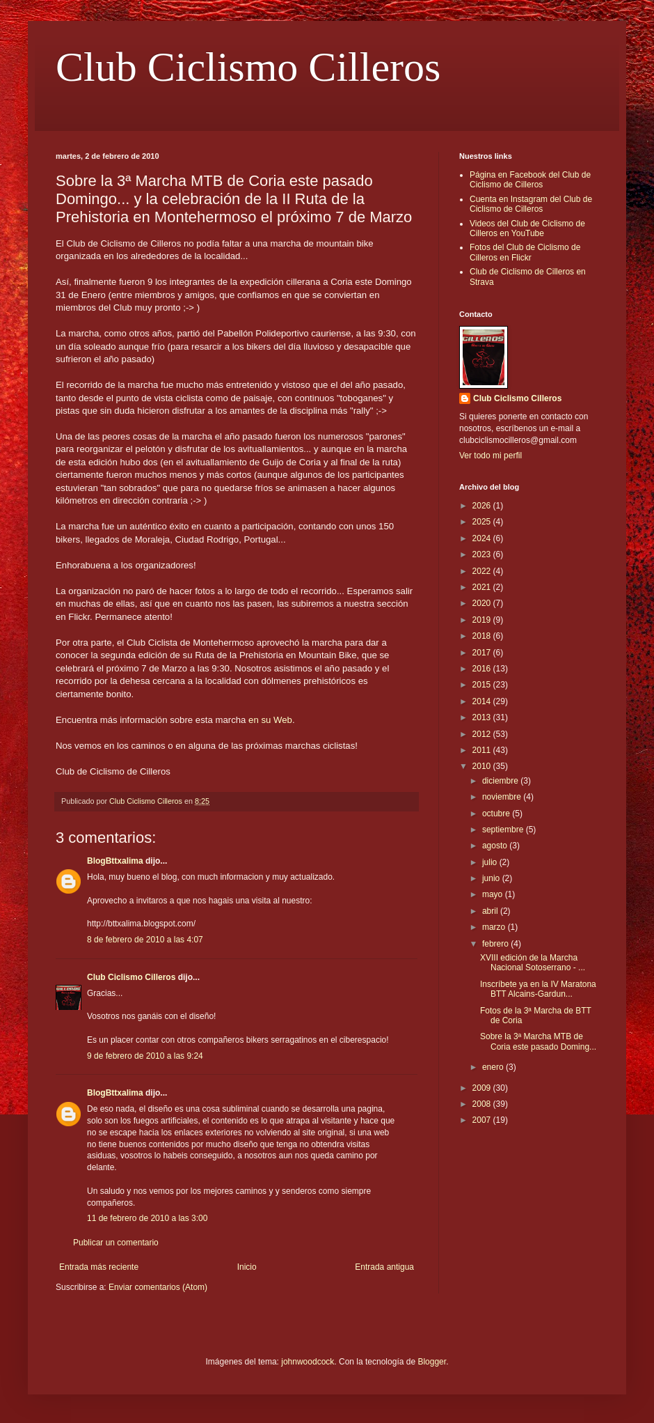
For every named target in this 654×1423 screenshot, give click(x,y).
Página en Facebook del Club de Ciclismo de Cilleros (530, 179)
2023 (482, 554)
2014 (482, 701)
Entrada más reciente (98, 1267)
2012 (482, 734)
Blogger (431, 1362)
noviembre (502, 797)
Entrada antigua (384, 1267)
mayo (493, 894)
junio (492, 878)
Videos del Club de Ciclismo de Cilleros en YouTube (527, 228)
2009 (482, 1088)
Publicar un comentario (116, 1242)
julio (491, 862)
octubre (497, 813)
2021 (482, 587)
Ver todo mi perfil (490, 455)
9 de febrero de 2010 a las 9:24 (145, 1056)
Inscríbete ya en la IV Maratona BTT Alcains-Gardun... (538, 989)
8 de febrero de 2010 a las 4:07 (145, 939)
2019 (482, 620)
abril (491, 911)
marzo (495, 927)
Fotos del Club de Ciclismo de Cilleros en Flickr (525, 252)
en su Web (270, 720)
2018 (482, 636)
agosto (495, 845)
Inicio (247, 1267)
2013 (482, 717)
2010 (482, 766)
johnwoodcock (307, 1362)
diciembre (501, 781)
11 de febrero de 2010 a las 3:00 (147, 1218)
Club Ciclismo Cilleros (248, 67)
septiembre (504, 829)
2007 (482, 1120)
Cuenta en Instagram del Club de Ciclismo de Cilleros (531, 204)
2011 (482, 750)
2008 (482, 1104)
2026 (482, 506)
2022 (482, 571)
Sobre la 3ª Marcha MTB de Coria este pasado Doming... (538, 1041)
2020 (482, 603)
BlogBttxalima (115, 861)
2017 (482, 653)
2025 (482, 522)
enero (494, 1067)
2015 (482, 685)
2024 (482, 538)
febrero (496, 944)
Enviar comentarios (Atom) (158, 1287)
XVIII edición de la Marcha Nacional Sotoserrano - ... (532, 962)
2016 (482, 669)
